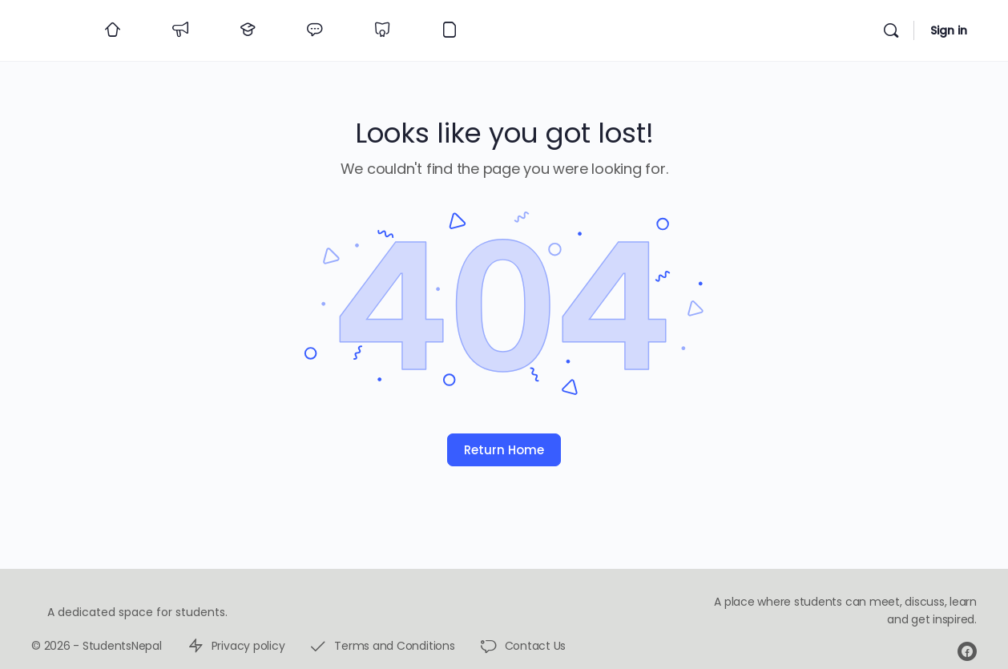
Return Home (504, 449)
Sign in (948, 30)
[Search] (891, 30)
